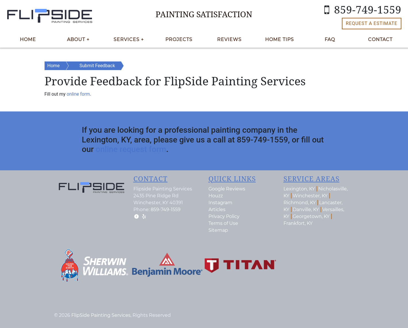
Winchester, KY (310, 195)
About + (78, 39)
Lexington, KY (299, 189)
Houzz (215, 195)
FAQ (330, 39)
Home (28, 39)
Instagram (220, 202)
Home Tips (279, 39)
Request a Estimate (371, 23)
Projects (178, 39)
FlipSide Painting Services (101, 315)
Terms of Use (223, 223)
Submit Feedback (97, 65)
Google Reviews (226, 189)
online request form (131, 149)
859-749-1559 (360, 10)
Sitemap (218, 230)
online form (78, 94)
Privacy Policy (224, 216)
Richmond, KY (300, 202)
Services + (129, 39)
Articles (216, 209)
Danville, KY (306, 209)
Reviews (229, 39)
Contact (380, 39)
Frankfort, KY (298, 223)
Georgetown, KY (311, 216)
